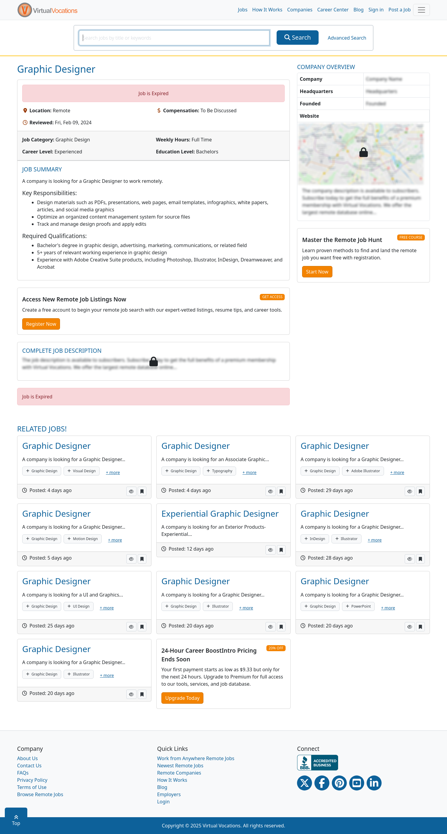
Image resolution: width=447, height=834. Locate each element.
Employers (169, 794)
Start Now (317, 271)
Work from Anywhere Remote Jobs (196, 758)
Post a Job (399, 9)
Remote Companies (179, 772)
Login (163, 801)
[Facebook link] (321, 782)
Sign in (376, 9)
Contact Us (29, 765)
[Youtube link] (356, 782)
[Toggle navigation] (421, 10)
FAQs (22, 772)
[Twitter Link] (304, 782)
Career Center (333, 9)
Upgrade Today (182, 698)
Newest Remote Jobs (180, 765)
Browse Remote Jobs (40, 794)
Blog (358, 9)
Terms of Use (31, 787)
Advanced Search (347, 38)
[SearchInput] (174, 37)
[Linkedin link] (374, 782)
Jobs (243, 9)
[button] (131, 491)
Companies (299, 9)
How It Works (267, 9)
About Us (27, 758)
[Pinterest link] (339, 782)
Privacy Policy (32, 780)
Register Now (41, 324)
